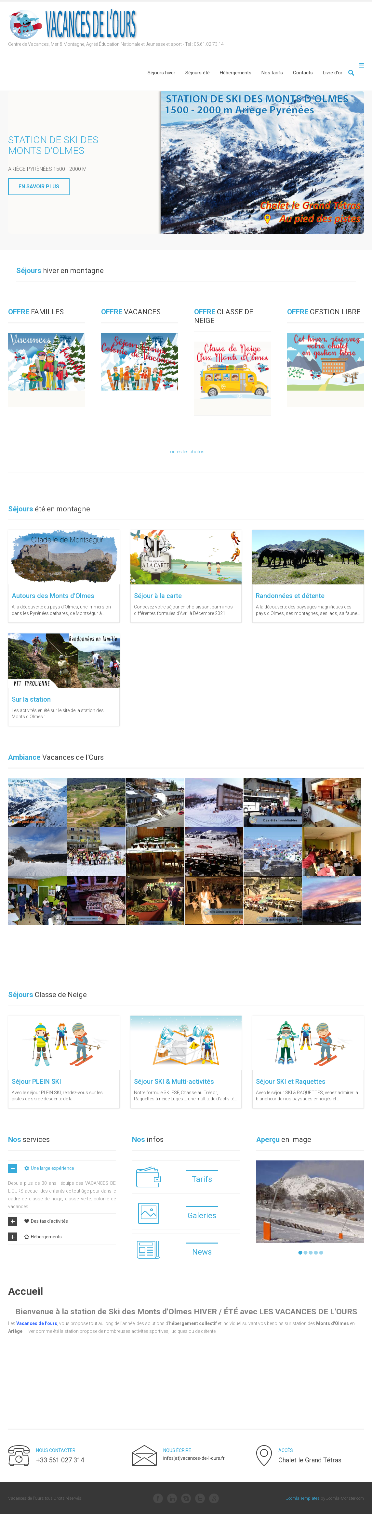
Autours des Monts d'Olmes (53, 596)
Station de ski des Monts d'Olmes (53, 145)
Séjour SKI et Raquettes (291, 1081)
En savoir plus (39, 186)
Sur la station (31, 699)
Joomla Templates (303, 1498)
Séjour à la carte (158, 596)
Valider (351, 72)
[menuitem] (161, 73)
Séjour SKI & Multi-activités (174, 1081)
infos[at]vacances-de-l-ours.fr (194, 1458)
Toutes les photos (186, 451)
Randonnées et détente (290, 596)
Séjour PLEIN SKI (36, 1081)
